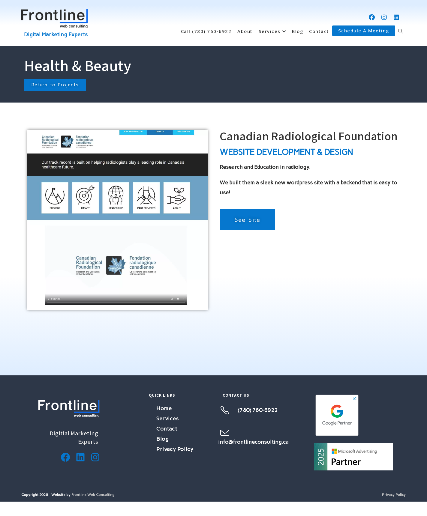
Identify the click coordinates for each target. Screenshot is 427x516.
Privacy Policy (174, 449)
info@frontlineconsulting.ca (253, 442)
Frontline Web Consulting (92, 495)
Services (167, 418)
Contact (166, 428)
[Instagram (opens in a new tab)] (384, 17)
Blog (162, 439)
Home (164, 408)
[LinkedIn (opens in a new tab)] (396, 17)
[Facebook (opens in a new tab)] (372, 17)
